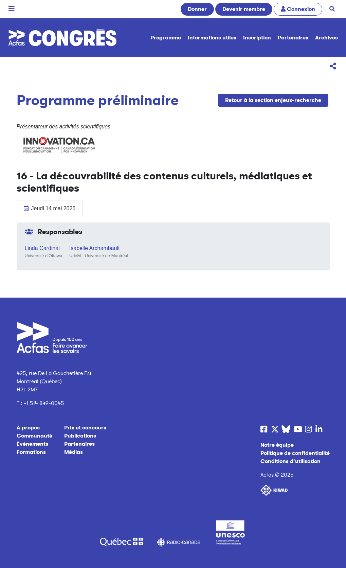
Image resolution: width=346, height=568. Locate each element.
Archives (326, 38)
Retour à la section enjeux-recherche (273, 100)
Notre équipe (277, 445)
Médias (73, 452)
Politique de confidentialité (295, 453)
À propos (28, 428)
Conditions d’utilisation (290, 461)
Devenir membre (243, 9)
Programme (165, 38)
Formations (31, 452)
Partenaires (293, 38)
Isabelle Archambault (94, 248)
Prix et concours (85, 428)
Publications (80, 436)
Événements (32, 444)
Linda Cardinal (42, 248)
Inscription (257, 38)
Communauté (34, 436)
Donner (197, 9)
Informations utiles (212, 38)
